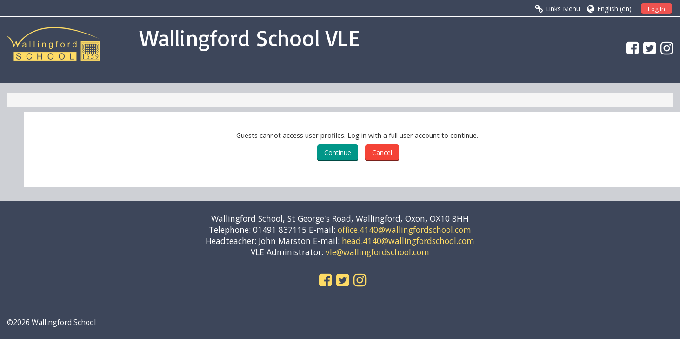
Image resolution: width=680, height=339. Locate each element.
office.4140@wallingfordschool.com (404, 229)
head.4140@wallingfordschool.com (408, 240)
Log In (656, 9)
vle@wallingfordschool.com (377, 252)
